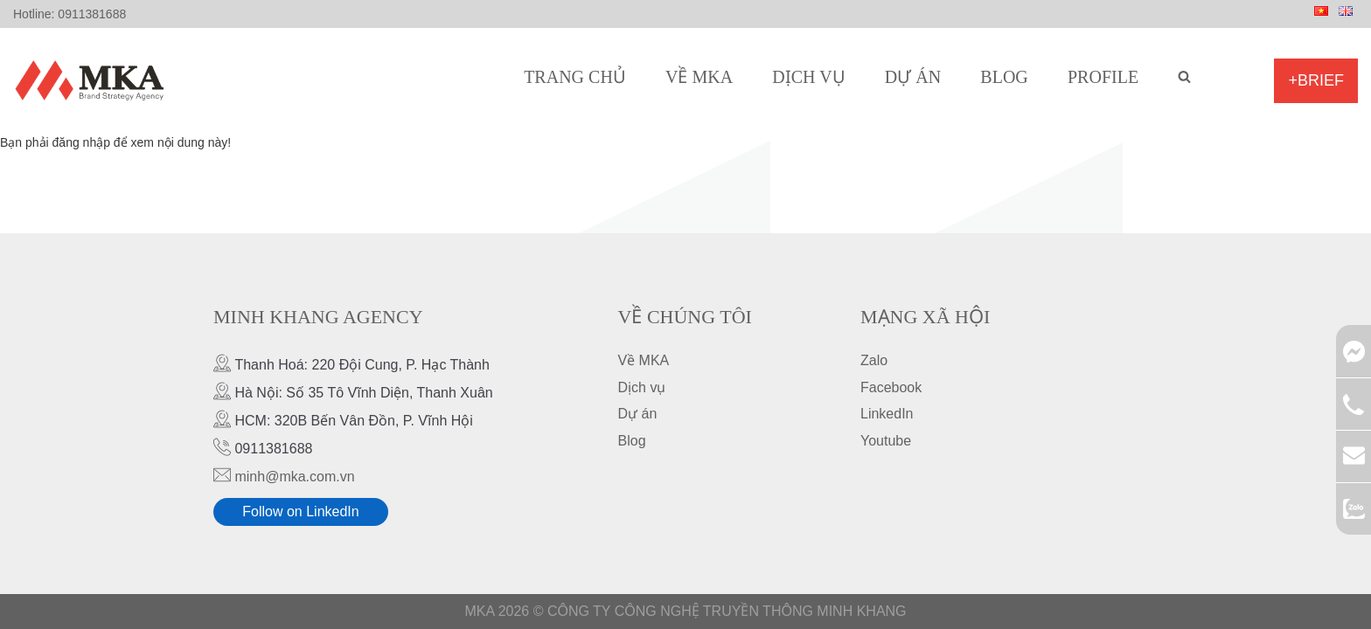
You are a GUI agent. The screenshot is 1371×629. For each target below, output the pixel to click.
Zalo (873, 360)
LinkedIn (887, 413)
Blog (1003, 76)
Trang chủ (575, 76)
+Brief (1316, 80)
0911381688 (92, 14)
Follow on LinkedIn (300, 511)
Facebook (891, 387)
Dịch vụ (808, 76)
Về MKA (699, 76)
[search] (1184, 77)
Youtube (885, 440)
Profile (1103, 76)
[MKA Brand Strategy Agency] (93, 80)
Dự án (913, 76)
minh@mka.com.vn (294, 476)
